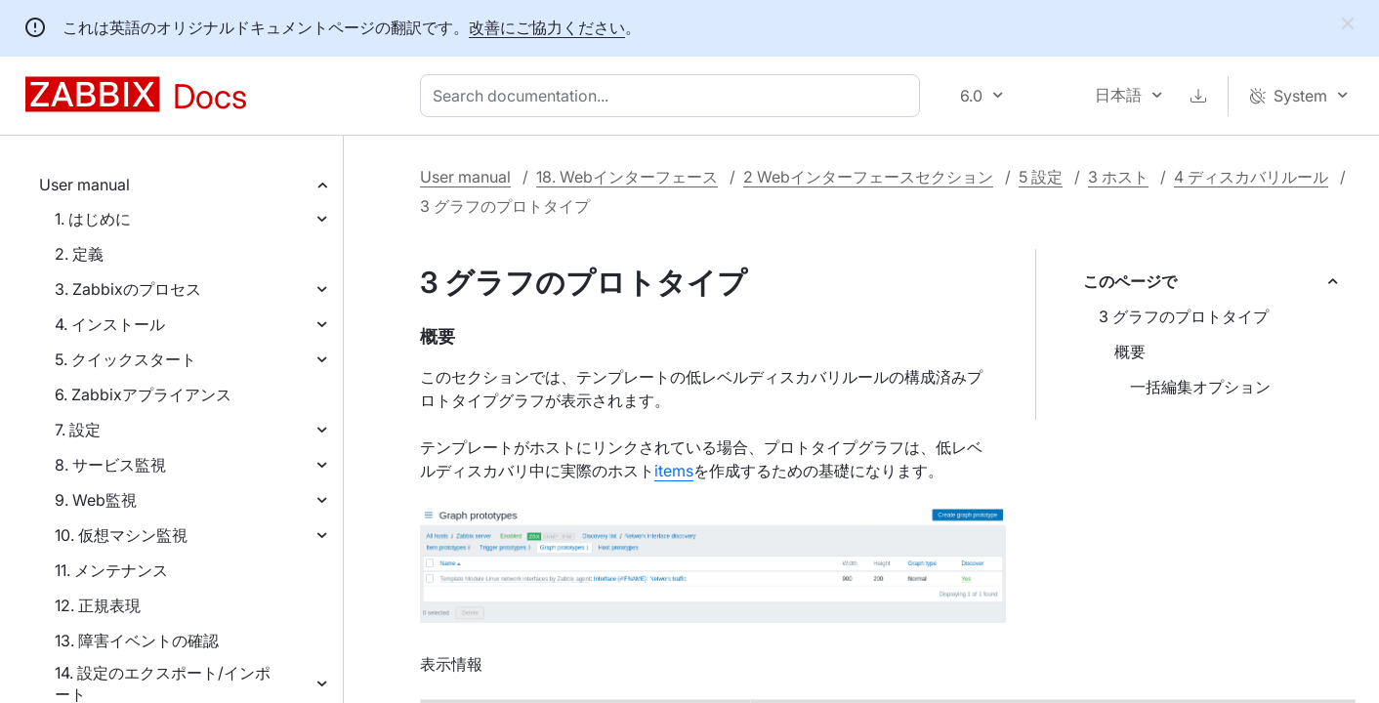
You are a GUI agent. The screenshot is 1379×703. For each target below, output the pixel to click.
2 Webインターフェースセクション (868, 176)
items (673, 470)
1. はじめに (93, 218)
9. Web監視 (96, 500)
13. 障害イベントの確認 (137, 640)
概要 (1130, 351)
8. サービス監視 (110, 465)
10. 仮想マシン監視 (121, 535)
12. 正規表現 (98, 605)
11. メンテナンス (111, 570)
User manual (84, 184)
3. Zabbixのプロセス (128, 289)
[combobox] (674, 95)
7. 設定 (78, 429)
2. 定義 (79, 254)
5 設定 (1041, 176)
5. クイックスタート (125, 359)
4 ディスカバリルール (1251, 176)
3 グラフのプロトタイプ (1184, 316)
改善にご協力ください (547, 27)
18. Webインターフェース (627, 176)
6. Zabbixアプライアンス (143, 394)
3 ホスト (1118, 176)
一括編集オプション (1200, 386)
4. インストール (110, 324)
